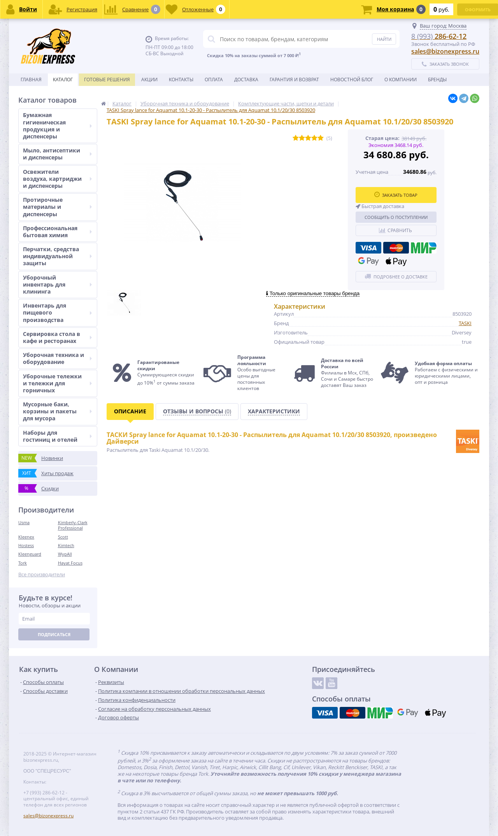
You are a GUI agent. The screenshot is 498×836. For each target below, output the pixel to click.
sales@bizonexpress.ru (445, 51)
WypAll (65, 554)
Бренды (437, 79)
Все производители (41, 574)
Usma (24, 522)
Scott (63, 537)
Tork (22, 563)
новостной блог (351, 79)
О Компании (400, 79)
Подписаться (54, 634)
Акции (149, 79)
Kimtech (66, 545)
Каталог (63, 79)
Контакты (181, 79)
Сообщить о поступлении (396, 217)
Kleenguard (29, 554)
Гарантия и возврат (294, 79)
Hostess (26, 545)
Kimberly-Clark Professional (73, 525)
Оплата (214, 79)
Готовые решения (107, 79)
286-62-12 (438, 36)
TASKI (465, 323)
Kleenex (26, 537)
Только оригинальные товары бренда (312, 293)
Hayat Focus (70, 563)
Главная (31, 79)
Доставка (246, 79)
